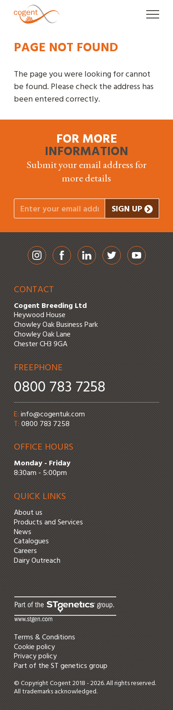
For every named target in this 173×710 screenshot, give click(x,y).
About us (28, 513)
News (22, 532)
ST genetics (69, 666)
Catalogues (31, 542)
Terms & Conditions (44, 638)
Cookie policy (34, 647)
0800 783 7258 (60, 387)
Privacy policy (35, 656)
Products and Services (48, 523)
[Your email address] (59, 208)
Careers (25, 551)
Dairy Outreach (37, 561)
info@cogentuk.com (53, 415)
